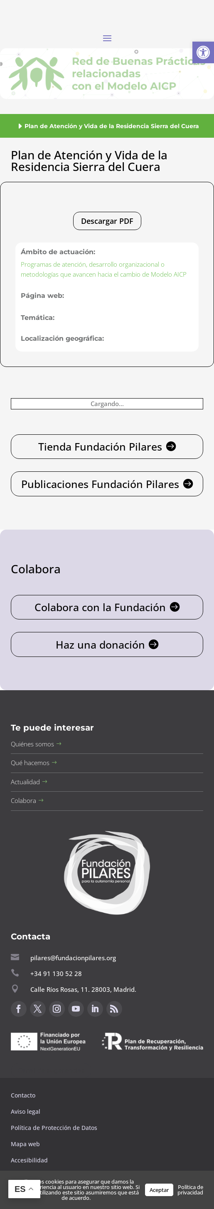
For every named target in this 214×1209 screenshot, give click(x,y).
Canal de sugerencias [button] (51, 1070)
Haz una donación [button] (100, 644)
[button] (203, 52)
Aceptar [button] (159, 1190)
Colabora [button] (23, 800)
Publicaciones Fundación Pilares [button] (100, 484)
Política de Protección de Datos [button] (55, 1128)
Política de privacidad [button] (190, 1189)
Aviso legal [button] (26, 1111)
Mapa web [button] (25, 1144)
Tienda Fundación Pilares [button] (100, 446)
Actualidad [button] (25, 782)
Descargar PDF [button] (107, 221)
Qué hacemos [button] (30, 762)
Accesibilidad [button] (29, 1160)
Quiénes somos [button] (32, 744)
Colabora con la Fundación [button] (100, 607)
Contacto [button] (24, 1095)
